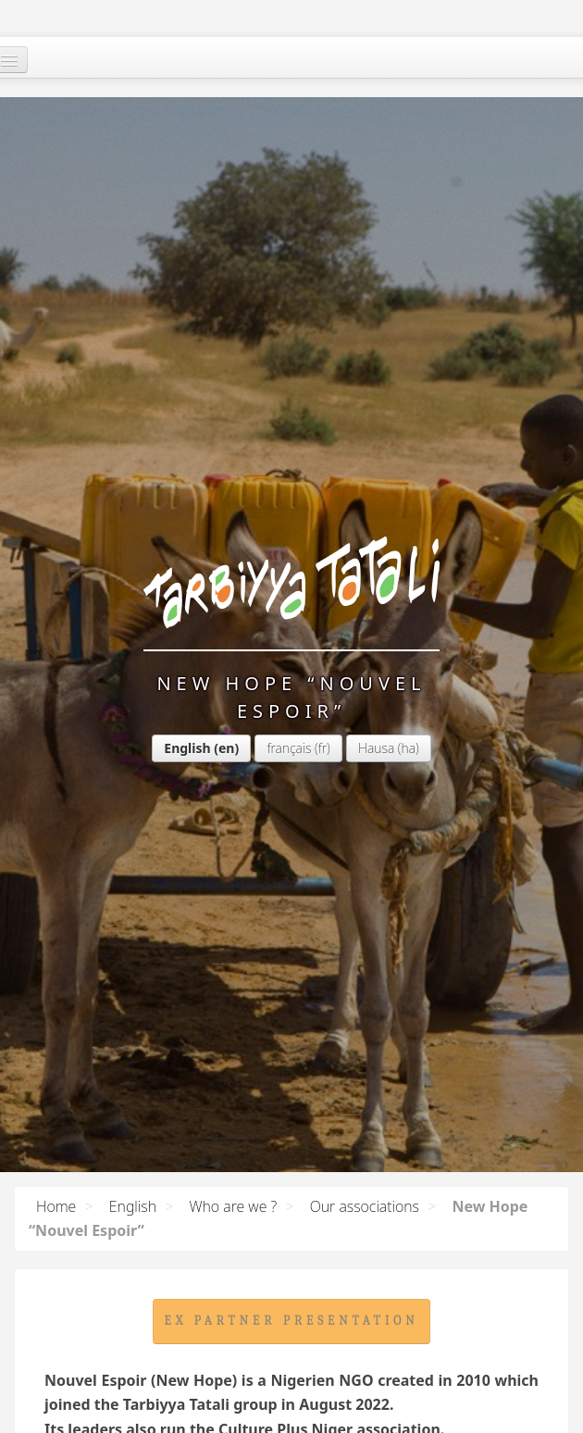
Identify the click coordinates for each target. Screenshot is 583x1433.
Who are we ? (233, 1206)
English (187, 748)
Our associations (364, 1206)
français (289, 748)
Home (56, 1206)
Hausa (376, 748)
